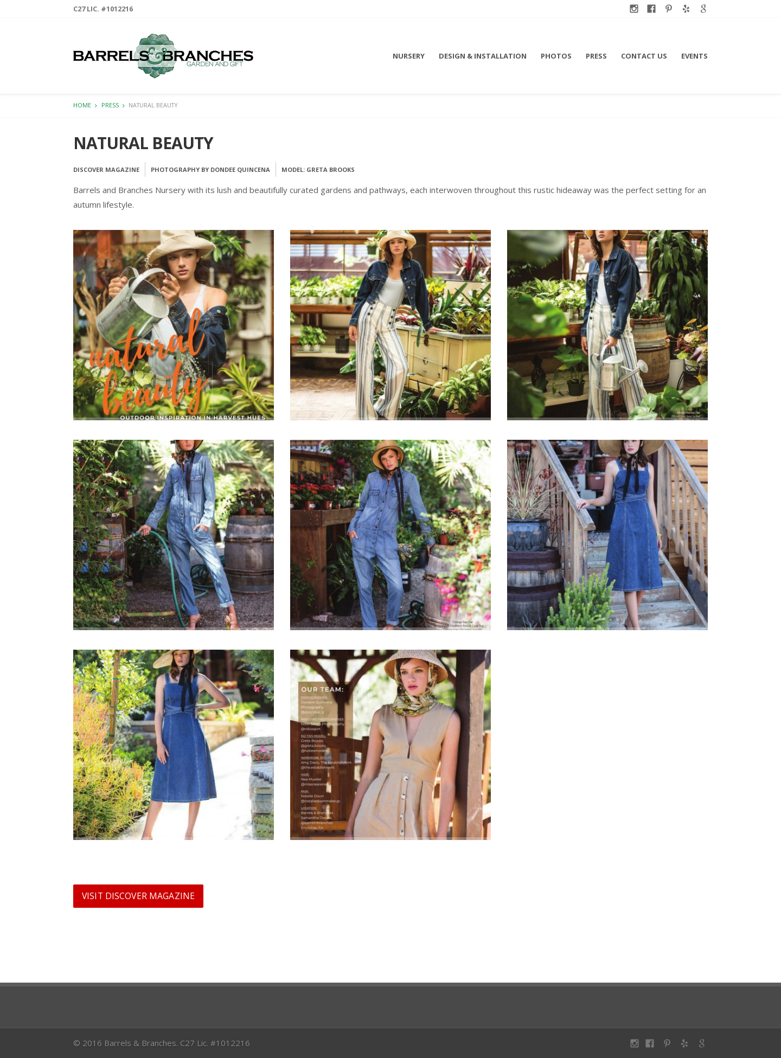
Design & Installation (483, 56)
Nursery (409, 56)
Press (596, 56)
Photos (556, 56)
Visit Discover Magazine (138, 896)
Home (82, 105)
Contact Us (644, 56)
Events (694, 56)
